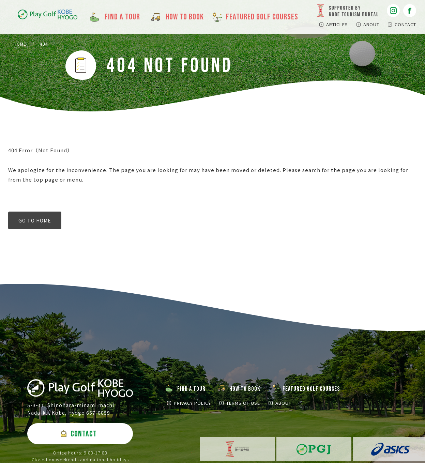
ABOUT (371, 24)
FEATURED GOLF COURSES (311, 388)
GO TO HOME (34, 220)
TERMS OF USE (243, 403)
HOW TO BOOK (244, 388)
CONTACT (405, 24)
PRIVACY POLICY (192, 403)
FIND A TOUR (191, 388)
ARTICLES (337, 24)
